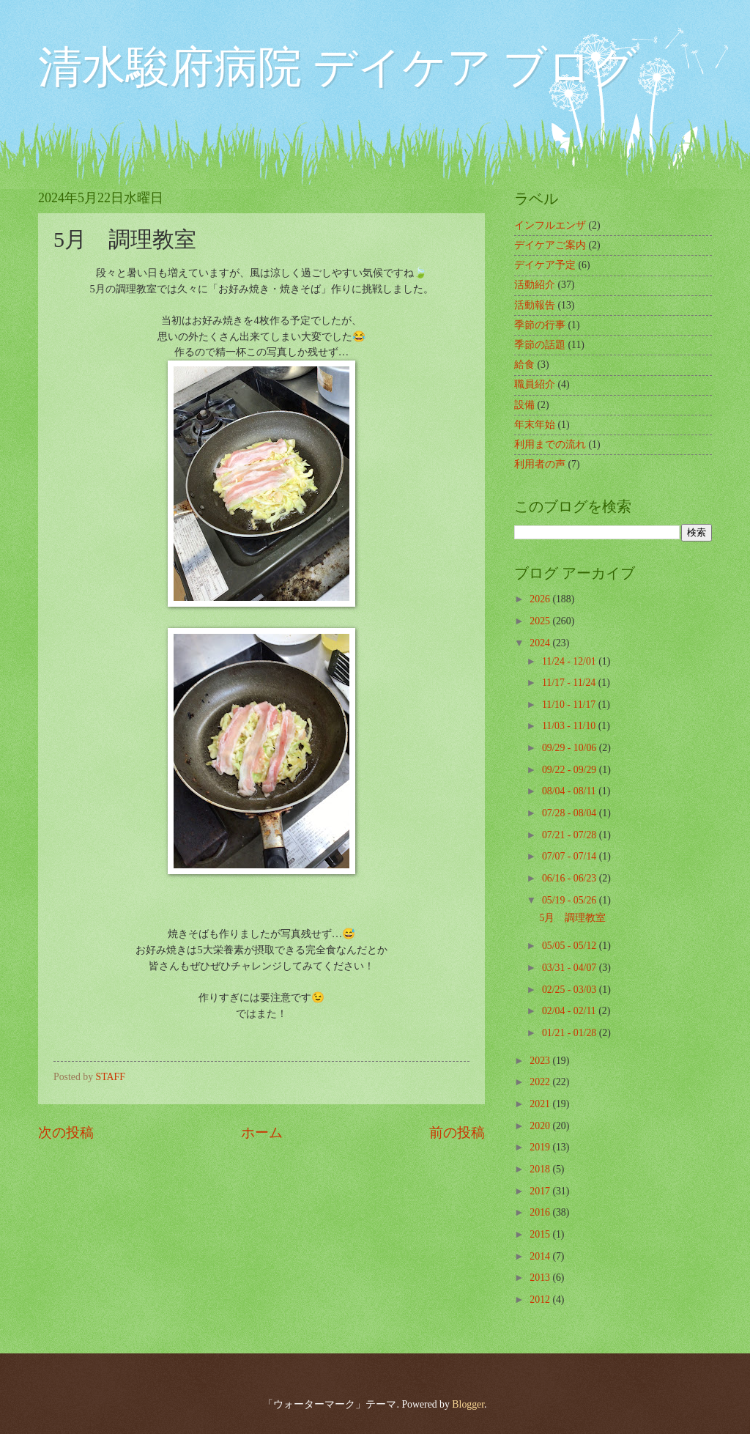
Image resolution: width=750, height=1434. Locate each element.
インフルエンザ (550, 225)
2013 (541, 1277)
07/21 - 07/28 (570, 834)
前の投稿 (457, 1132)
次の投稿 (66, 1132)
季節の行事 (539, 324)
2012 (541, 1299)
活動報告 (534, 305)
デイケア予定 (545, 264)
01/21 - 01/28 (570, 1032)
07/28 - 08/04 (570, 812)
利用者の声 (539, 464)
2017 (541, 1191)
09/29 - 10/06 (570, 747)
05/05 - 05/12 (570, 945)
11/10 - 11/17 (570, 704)
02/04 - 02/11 (570, 1010)
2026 (541, 599)
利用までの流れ (550, 444)
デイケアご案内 (550, 245)
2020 (541, 1125)
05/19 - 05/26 (570, 900)
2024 (541, 642)
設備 (524, 404)
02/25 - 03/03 (570, 989)
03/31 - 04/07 (570, 967)
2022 (541, 1081)
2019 (541, 1147)
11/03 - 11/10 (570, 725)
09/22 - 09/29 (570, 769)
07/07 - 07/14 (570, 856)
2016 (541, 1212)
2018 (541, 1169)
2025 (541, 621)
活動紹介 (534, 284)
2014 (541, 1256)
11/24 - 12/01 (570, 661)
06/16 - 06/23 (570, 878)
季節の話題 (539, 344)
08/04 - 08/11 (570, 791)
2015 (541, 1234)
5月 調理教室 (572, 917)
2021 (541, 1103)
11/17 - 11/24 (570, 682)
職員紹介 (534, 384)
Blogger (468, 1404)
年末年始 (534, 424)
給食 (524, 364)
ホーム (262, 1132)
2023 (541, 1060)
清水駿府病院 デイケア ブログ (337, 67)
